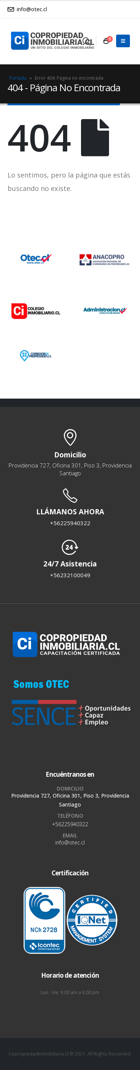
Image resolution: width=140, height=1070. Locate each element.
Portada (18, 78)
